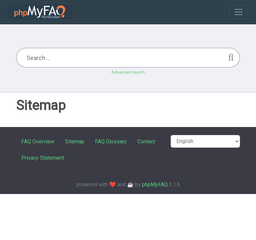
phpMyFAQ (155, 184)
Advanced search (128, 72)
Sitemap (74, 141)
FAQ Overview (37, 141)
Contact (146, 141)
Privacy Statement (42, 158)
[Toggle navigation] (238, 12)
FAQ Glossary (111, 141)
